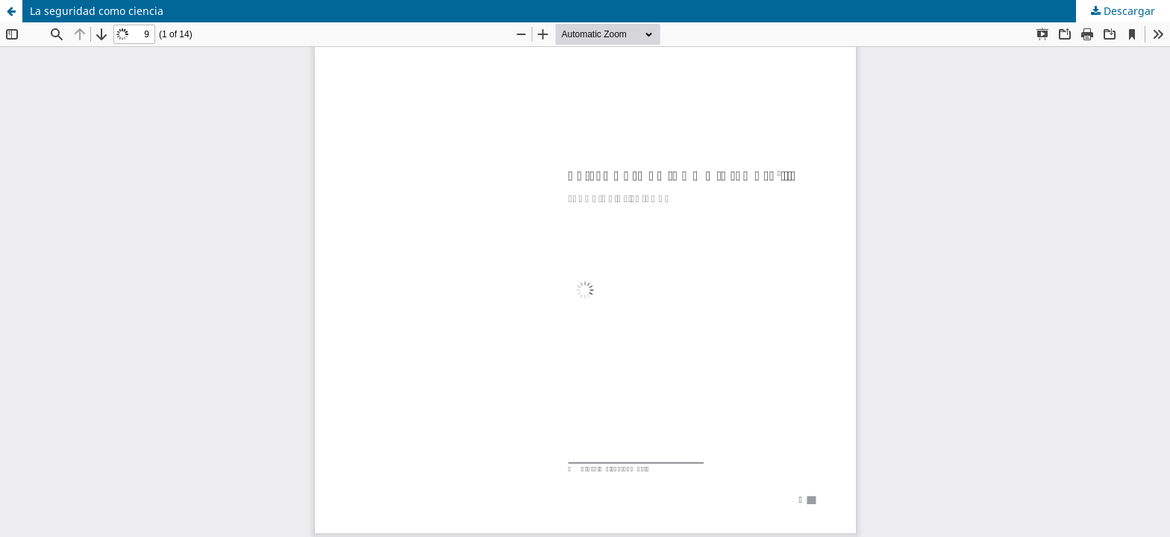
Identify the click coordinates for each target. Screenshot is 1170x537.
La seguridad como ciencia (96, 11)
